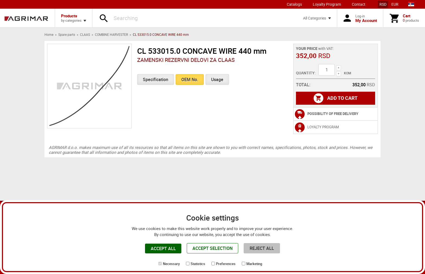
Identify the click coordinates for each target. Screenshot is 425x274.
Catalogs (294, 4)
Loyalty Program (327, 4)
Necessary (171, 264)
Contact (358, 4)
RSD (383, 4)
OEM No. (189, 79)
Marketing (254, 264)
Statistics (198, 264)
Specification (155, 79)
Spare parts (66, 34)
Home (48, 34)
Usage (217, 79)
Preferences (226, 264)
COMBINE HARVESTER (111, 34)
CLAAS (85, 34)
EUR (394, 4)
